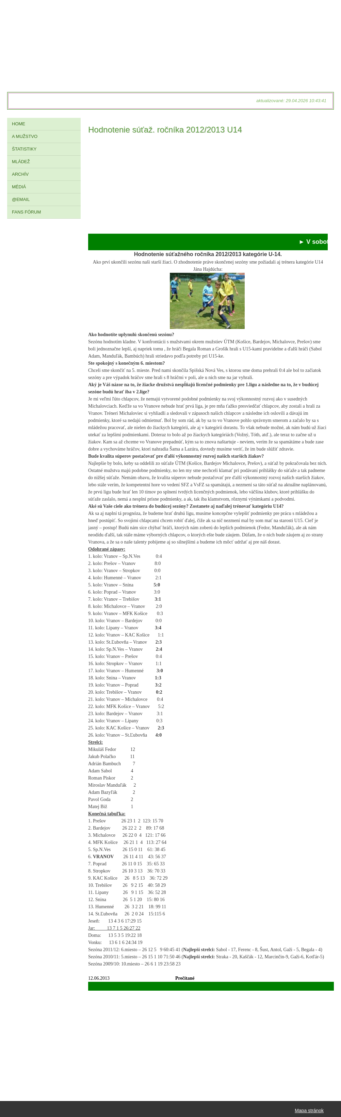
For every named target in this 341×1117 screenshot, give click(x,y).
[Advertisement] (208, 186)
